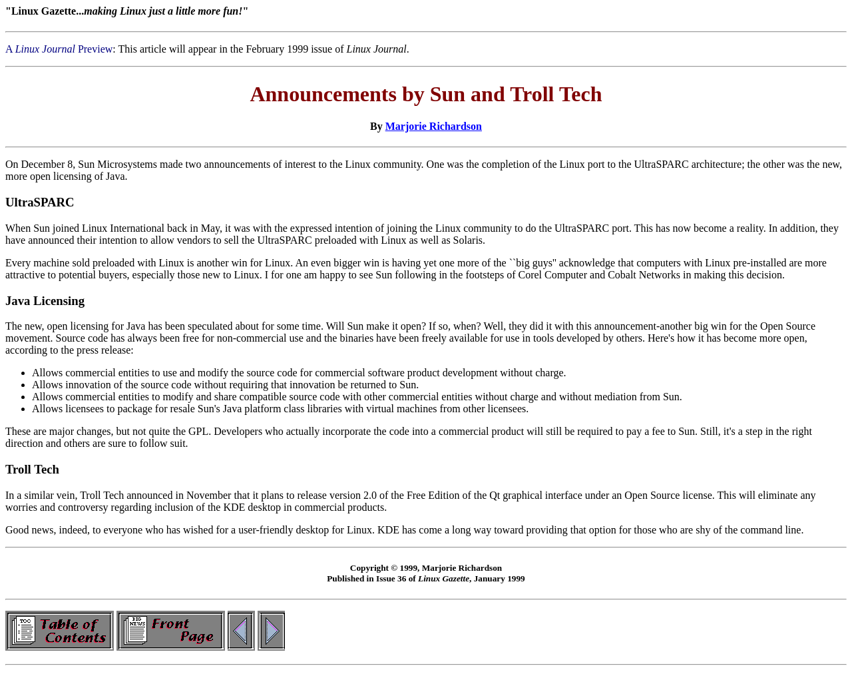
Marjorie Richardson (433, 126)
